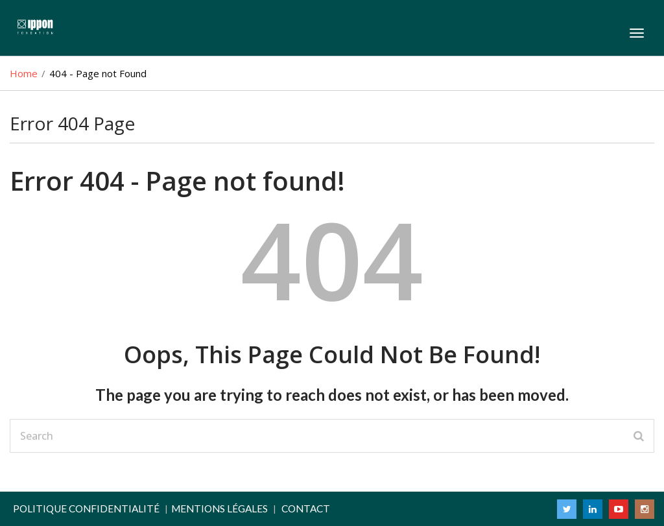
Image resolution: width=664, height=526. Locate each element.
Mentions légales (219, 508)
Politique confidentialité (86, 508)
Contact (305, 508)
